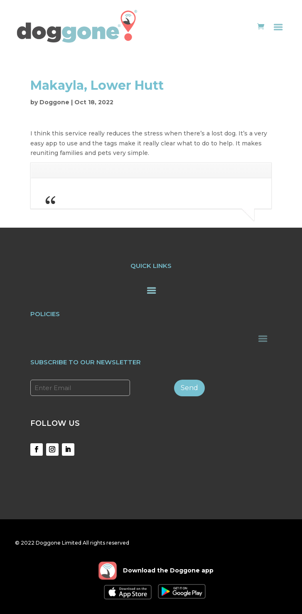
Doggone (54, 102)
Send (189, 388)
